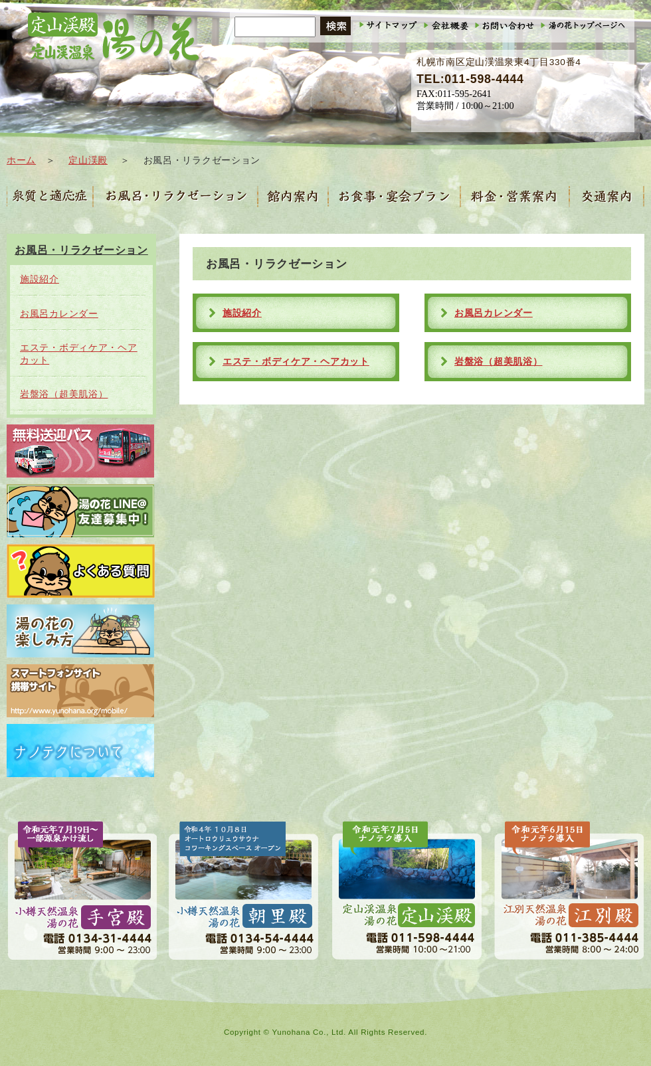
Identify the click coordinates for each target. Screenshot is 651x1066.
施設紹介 (242, 313)
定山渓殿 (88, 160)
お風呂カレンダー (493, 313)
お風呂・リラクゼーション (81, 250)
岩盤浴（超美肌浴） (498, 361)
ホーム (21, 160)
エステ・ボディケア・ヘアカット (296, 361)
